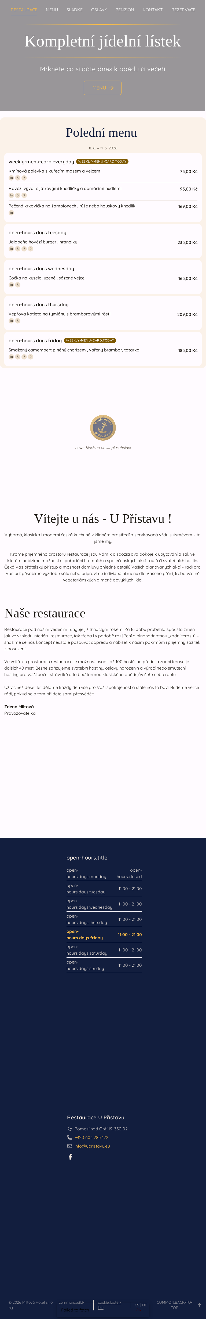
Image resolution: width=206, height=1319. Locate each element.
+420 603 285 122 (91, 1137)
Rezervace (183, 9)
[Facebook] (70, 1156)
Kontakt (153, 9)
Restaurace (24, 9)
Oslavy (99, 9)
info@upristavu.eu (92, 1146)
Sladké (75, 9)
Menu (52, 9)
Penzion (125, 9)
